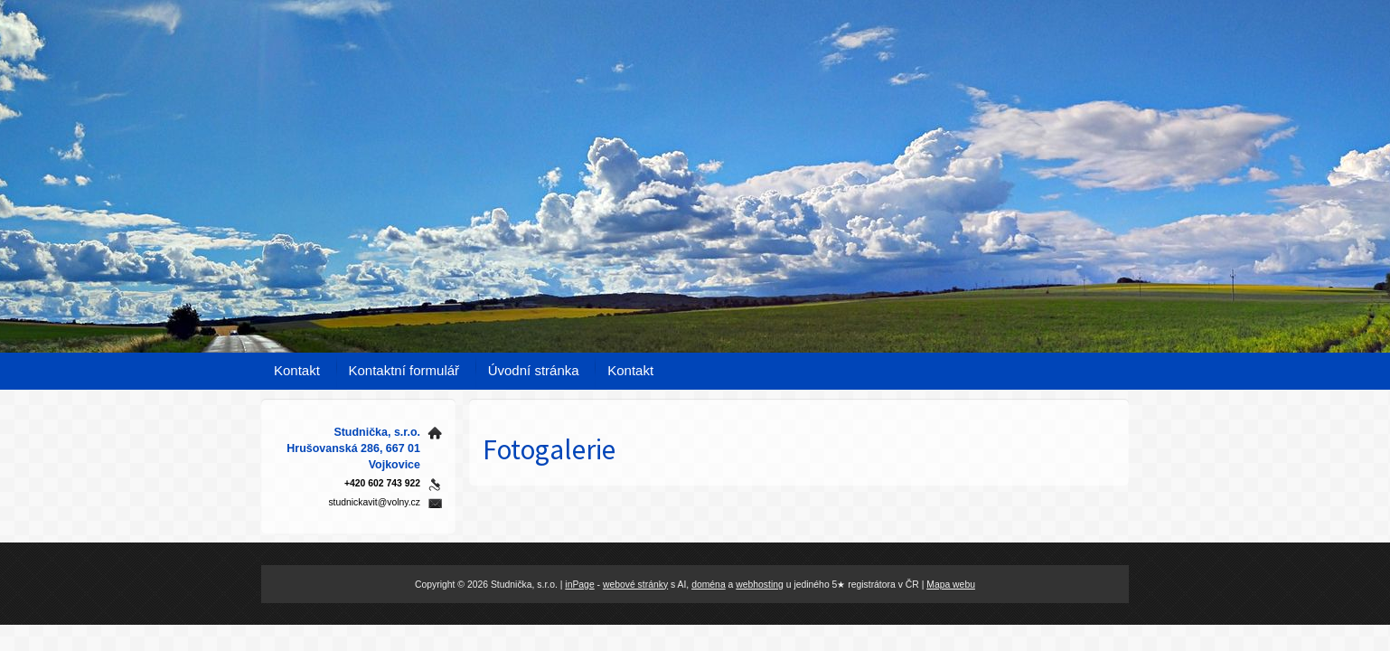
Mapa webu (950, 585)
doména (708, 585)
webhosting (760, 585)
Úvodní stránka (533, 370)
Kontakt (297, 370)
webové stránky (635, 585)
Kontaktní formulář (404, 370)
